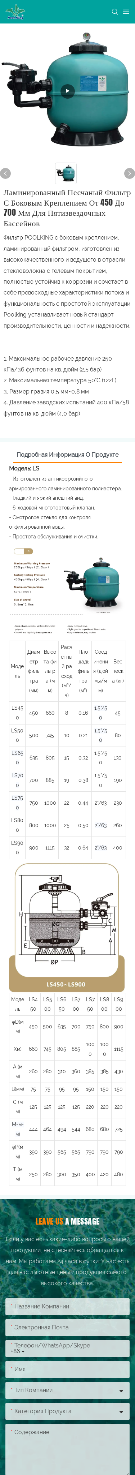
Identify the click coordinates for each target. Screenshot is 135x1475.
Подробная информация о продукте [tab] (67, 454)
